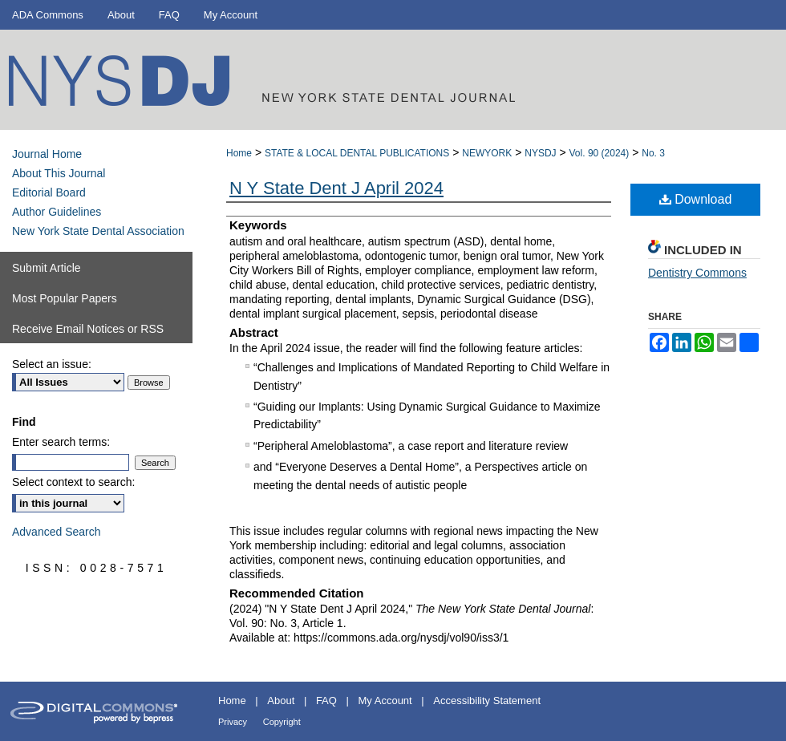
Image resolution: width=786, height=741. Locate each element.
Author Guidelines (56, 211)
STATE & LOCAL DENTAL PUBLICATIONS (357, 153)
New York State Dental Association (98, 231)
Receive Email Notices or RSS (88, 328)
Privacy (232, 722)
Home (239, 153)
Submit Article (46, 267)
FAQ (326, 700)
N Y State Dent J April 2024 (336, 188)
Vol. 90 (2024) (599, 153)
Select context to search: (73, 482)
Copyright (282, 722)
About (280, 700)
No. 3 (653, 153)
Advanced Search (56, 531)
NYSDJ (540, 153)
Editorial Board (49, 192)
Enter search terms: (61, 441)
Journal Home (47, 154)
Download (695, 199)
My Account (385, 700)
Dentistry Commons (697, 272)
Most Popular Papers (64, 298)
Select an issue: (51, 364)
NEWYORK (487, 153)
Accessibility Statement (487, 700)
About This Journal (58, 173)
